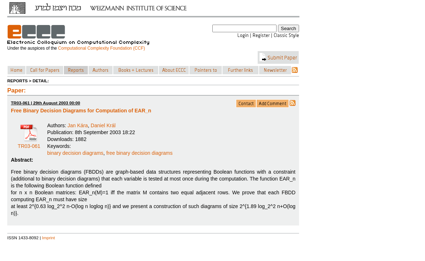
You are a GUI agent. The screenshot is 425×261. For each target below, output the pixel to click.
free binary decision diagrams (139, 153)
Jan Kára (78, 125)
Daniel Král (103, 125)
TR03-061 (29, 143)
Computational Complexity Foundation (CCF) (101, 48)
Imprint (48, 237)
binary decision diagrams (75, 153)
